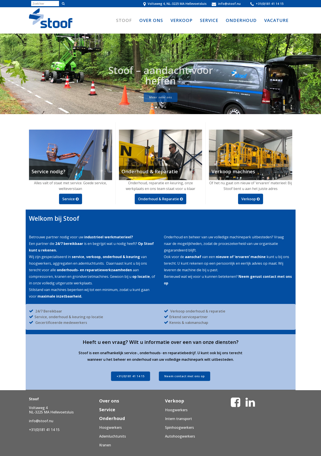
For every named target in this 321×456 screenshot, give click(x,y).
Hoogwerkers (110, 427)
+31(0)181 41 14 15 (131, 376)
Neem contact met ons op (184, 376)
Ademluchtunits (112, 436)
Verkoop (174, 401)
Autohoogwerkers (180, 436)
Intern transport (178, 418)
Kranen (105, 445)
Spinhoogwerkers (179, 427)
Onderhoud (112, 418)
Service (107, 410)
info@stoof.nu (41, 420)
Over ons (109, 401)
